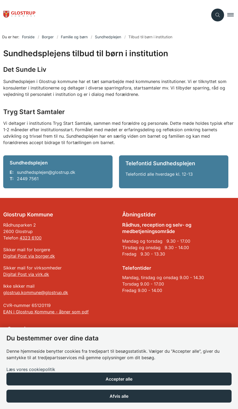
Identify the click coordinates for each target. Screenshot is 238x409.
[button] (232, 15)
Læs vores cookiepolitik (30, 369)
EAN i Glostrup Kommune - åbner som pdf (46, 311)
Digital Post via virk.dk (26, 274)
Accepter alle (119, 379)
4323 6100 (31, 238)
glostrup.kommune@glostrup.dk (35, 292)
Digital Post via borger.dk (29, 256)
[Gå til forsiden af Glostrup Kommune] (17, 15)
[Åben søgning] (217, 15)
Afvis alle (119, 396)
